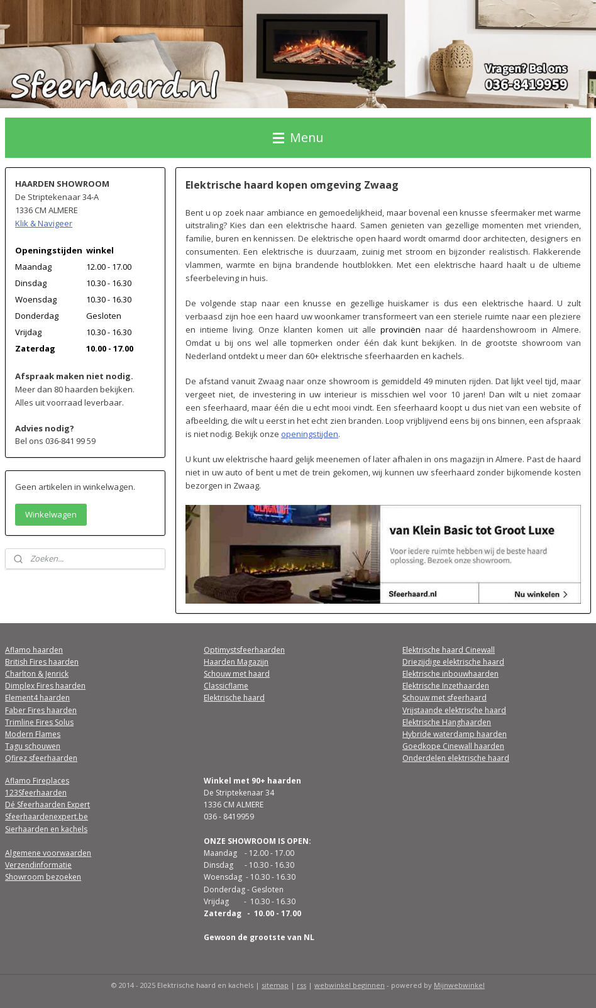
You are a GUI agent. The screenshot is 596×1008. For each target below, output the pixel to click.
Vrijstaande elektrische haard (454, 710)
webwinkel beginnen (349, 985)
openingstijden (309, 434)
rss (301, 985)
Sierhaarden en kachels (46, 829)
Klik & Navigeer (43, 223)
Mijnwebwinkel (459, 985)
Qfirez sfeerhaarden (41, 758)
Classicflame (226, 685)
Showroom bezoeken (43, 877)
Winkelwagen (51, 514)
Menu (298, 137)
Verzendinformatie (38, 865)
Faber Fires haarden (41, 710)
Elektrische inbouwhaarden (450, 673)
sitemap (275, 985)
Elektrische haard (234, 697)
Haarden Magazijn (236, 661)
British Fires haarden (42, 661)
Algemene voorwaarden (48, 853)
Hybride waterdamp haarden (454, 734)
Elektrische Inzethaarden (445, 685)
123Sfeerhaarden (36, 792)
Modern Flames (32, 734)
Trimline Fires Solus (39, 722)
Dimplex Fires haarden (45, 685)
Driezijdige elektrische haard (453, 661)
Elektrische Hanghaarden (446, 722)
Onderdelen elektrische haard (455, 758)
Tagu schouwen (32, 746)
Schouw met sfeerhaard (444, 697)
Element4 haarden (37, 697)
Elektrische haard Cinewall (448, 650)
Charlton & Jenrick (37, 673)
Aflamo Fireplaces (37, 780)
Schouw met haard (237, 673)
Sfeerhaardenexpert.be (46, 816)
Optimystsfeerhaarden (244, 650)
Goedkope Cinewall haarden (453, 746)
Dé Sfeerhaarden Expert (47, 804)
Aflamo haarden (34, 650)
